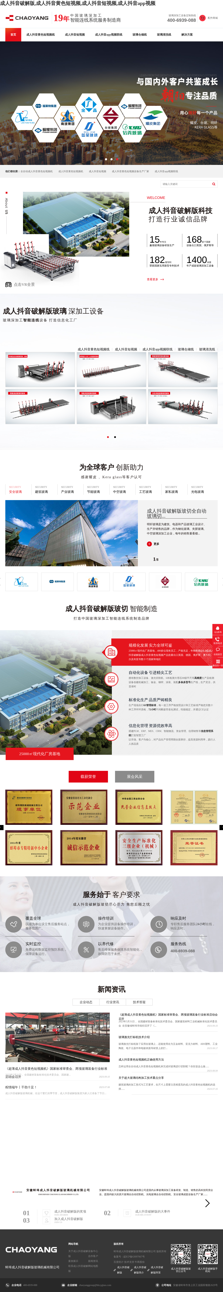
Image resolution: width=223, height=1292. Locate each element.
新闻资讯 (93, 1261)
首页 (13, 34)
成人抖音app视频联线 (108, 34)
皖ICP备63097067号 (134, 1256)
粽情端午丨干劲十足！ (21, 1087)
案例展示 (73, 1261)
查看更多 (152, 279)
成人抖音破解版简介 (140, 1270)
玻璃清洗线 (164, 34)
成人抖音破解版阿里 (157, 1270)
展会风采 (134, 776)
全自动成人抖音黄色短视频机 (37, 171)
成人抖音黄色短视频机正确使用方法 (141, 1059)
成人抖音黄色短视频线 (40, 34)
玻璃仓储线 (140, 34)
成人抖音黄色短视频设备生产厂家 (130, 171)
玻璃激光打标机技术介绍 (134, 1037)
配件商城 (213, 18)
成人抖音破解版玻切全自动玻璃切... (176, 513)
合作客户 (93, 1256)
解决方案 (187, 34)
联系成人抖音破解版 (78, 1268)
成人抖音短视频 (75, 34)
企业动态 (86, 1002)
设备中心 (93, 1251)
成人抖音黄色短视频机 (70, 171)
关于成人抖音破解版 (78, 1253)
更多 (156, 543)
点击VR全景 (24, 284)
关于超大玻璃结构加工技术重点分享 (141, 1077)
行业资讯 (112, 1002)
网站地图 (93, 1266)
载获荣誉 (88, 776)
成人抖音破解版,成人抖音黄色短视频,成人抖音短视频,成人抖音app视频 (77, 3)
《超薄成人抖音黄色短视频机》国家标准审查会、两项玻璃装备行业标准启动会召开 (168, 1015)
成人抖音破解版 (123, 1270)
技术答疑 (139, 1002)
